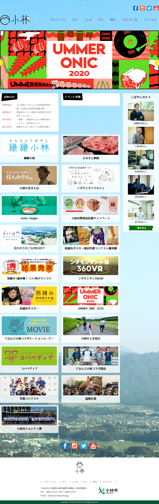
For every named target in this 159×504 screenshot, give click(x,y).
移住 (112, 19)
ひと (100, 19)
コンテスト (150, 19)
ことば (88, 19)
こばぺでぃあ (129, 19)
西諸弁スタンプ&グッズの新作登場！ (34, 127)
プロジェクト (58, 19)
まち (74, 19)
